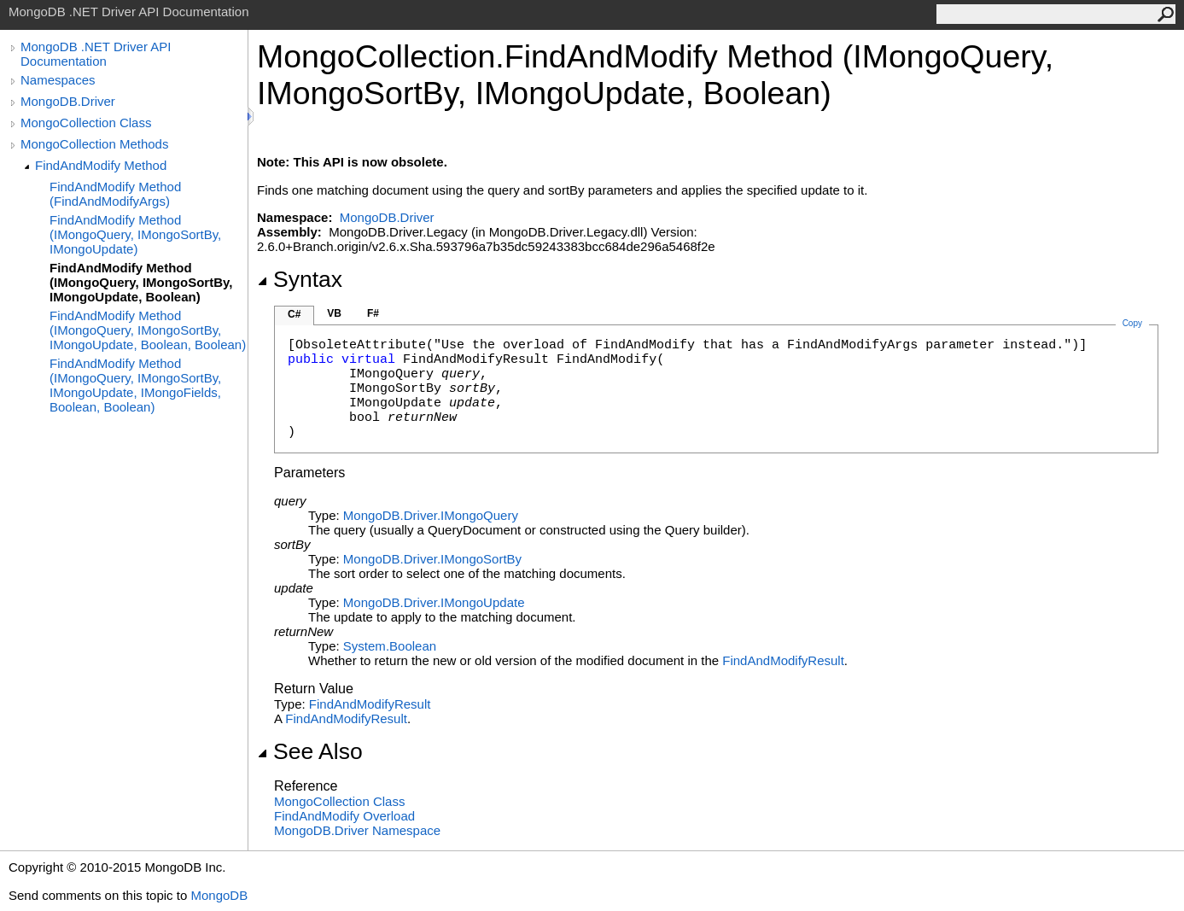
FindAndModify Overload (344, 816)
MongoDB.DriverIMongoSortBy (432, 559)
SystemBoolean (389, 646)
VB (334, 313)
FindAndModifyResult (783, 660)
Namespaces (58, 80)
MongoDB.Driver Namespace (357, 830)
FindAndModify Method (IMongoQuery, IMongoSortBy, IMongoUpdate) (135, 234)
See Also (310, 751)
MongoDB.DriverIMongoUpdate (434, 602)
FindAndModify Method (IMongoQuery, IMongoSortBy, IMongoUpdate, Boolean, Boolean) (148, 330)
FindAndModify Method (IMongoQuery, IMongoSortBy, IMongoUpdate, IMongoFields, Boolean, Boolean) (135, 385)
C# (294, 314)
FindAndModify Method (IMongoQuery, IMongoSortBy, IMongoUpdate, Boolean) (141, 282)
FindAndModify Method (100, 165)
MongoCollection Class (85, 122)
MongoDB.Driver (67, 101)
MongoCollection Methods (94, 144)
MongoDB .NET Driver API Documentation (95, 53)
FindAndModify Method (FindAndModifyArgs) (115, 193)
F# (373, 313)
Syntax (299, 279)
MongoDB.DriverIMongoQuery (430, 515)
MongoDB (219, 895)
